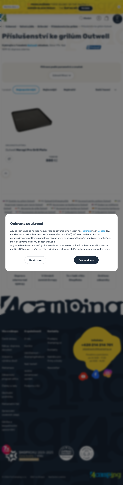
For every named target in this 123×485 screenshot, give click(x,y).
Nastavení (35, 260)
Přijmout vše (86, 260)
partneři (86, 231)
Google (101, 231)
